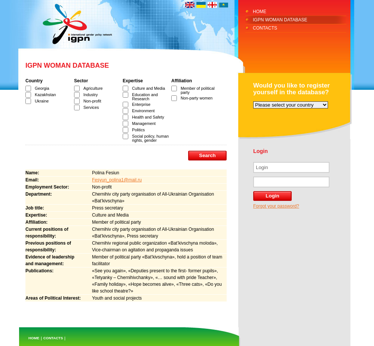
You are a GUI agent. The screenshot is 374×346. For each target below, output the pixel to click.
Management (144, 123)
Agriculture (93, 88)
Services (91, 107)
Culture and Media (148, 88)
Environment (143, 110)
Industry (90, 94)
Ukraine (42, 101)
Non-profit (92, 101)
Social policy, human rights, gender (150, 138)
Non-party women (196, 98)
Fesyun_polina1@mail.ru (117, 180)
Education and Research (145, 96)
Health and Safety (148, 117)
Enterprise (141, 104)
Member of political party (198, 90)
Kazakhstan (45, 94)
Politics (138, 130)
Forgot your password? (276, 206)
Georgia (42, 88)
